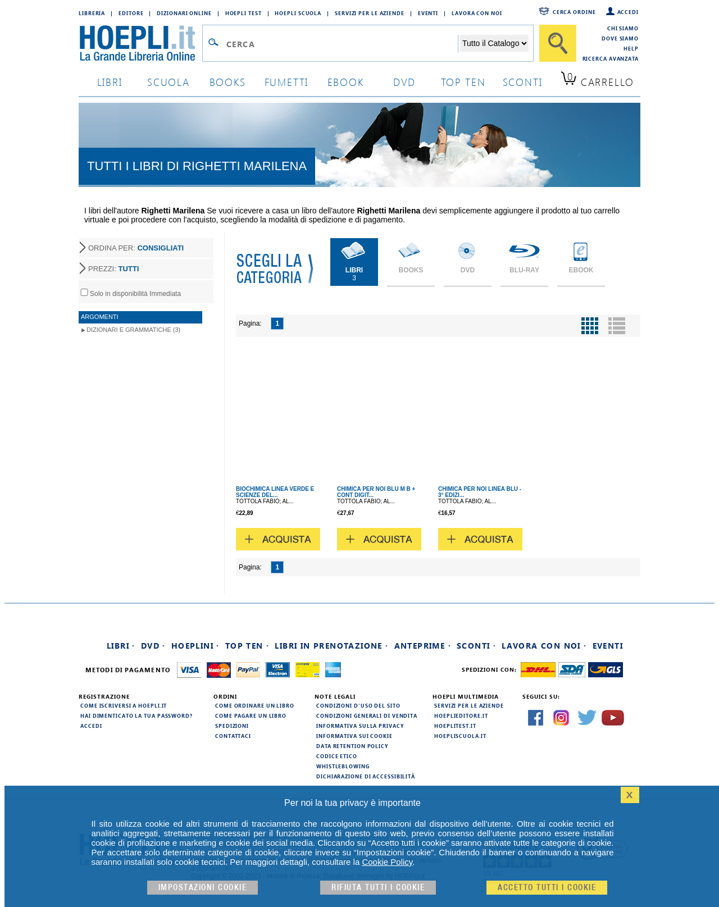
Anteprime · (422, 645)
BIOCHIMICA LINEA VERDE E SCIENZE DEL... (275, 492)
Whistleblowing (343, 766)
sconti (523, 82)
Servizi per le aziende (369, 13)
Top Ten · (247, 645)
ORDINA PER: (136, 248)
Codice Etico (336, 756)
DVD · (153, 645)
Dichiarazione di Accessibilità (365, 776)
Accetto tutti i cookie (547, 887)
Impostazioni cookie (202, 887)
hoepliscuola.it (460, 735)
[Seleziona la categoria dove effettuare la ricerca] (494, 43)
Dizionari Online (184, 13)
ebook (345, 82)
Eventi (428, 13)
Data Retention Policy (352, 745)
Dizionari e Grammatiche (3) (133, 329)
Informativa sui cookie (354, 735)
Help (631, 48)
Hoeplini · (195, 645)
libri (109, 82)
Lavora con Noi (477, 13)
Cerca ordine (574, 11)
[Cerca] (557, 43)
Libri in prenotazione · (331, 645)
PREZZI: (113, 269)
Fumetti (287, 82)
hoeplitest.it (455, 725)
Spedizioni (232, 725)
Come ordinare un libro (254, 705)
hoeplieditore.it (461, 715)
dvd (404, 82)
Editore (131, 13)
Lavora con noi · (544, 645)
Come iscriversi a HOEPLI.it (123, 705)
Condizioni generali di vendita (366, 715)
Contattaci (233, 735)
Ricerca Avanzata (611, 58)
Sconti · (476, 645)
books (228, 82)
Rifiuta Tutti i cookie (378, 887)
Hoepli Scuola (298, 13)
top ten (463, 82)
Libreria (92, 13)
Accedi (628, 11)
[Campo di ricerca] (341, 44)
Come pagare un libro (250, 715)
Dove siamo (620, 38)
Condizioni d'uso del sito (358, 705)
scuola (168, 82)
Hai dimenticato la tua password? (136, 715)
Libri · (121, 645)
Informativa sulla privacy (360, 725)
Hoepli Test (243, 13)
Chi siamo (623, 28)
